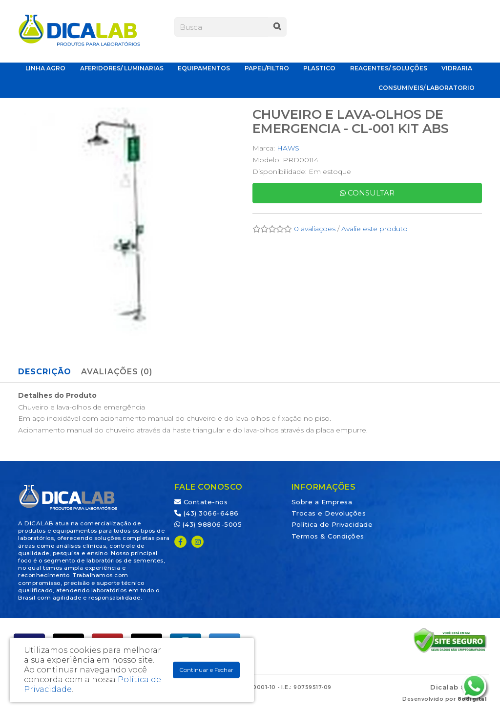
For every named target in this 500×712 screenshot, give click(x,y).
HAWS (288, 148)
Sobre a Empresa (322, 502)
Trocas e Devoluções (329, 513)
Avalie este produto (374, 228)
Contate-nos (201, 502)
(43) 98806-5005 (208, 524)
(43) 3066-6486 (206, 513)
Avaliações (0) (116, 371)
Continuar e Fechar (206, 669)
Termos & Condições (328, 536)
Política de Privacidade (332, 524)
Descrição (44, 371)
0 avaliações (314, 228)
